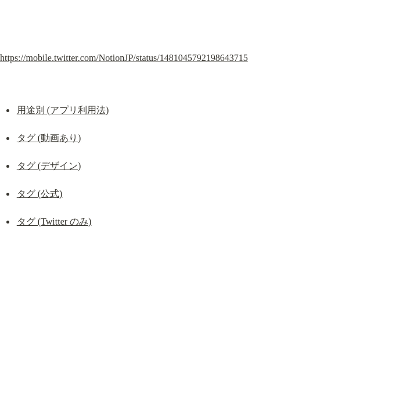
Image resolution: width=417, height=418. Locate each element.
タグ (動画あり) (49, 138)
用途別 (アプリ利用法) (63, 110)
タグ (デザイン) (49, 166)
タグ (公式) (40, 194)
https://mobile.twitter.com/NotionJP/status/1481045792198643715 (124, 58)
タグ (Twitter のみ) (54, 221)
